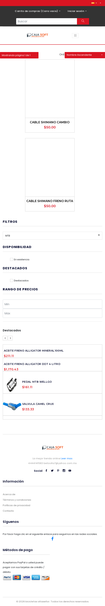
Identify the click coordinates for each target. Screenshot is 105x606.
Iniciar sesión (76, 11)
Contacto (8, 511)
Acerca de (9, 494)
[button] (94, 3)
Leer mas (66, 458)
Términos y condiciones (17, 500)
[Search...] (46, 21)
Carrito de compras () (37, 11)
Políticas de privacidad (16, 505)
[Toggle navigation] (75, 35)
